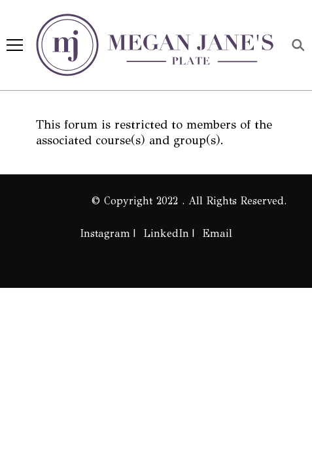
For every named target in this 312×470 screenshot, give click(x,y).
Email (217, 233)
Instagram (105, 233)
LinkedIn (166, 233)
